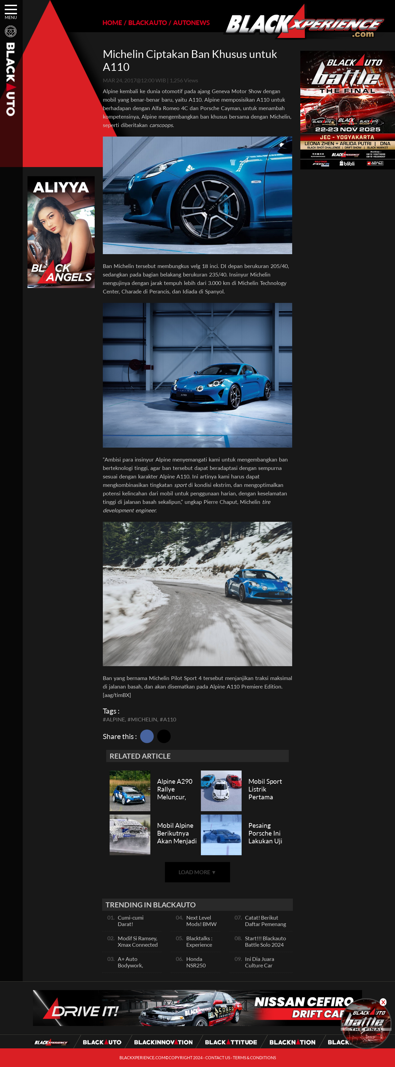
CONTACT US (217, 1057)
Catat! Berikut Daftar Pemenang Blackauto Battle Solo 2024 (265, 927)
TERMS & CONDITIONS (254, 1057)
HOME (112, 22)
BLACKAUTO (147, 22)
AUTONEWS (191, 22)
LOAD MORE (197, 872)
